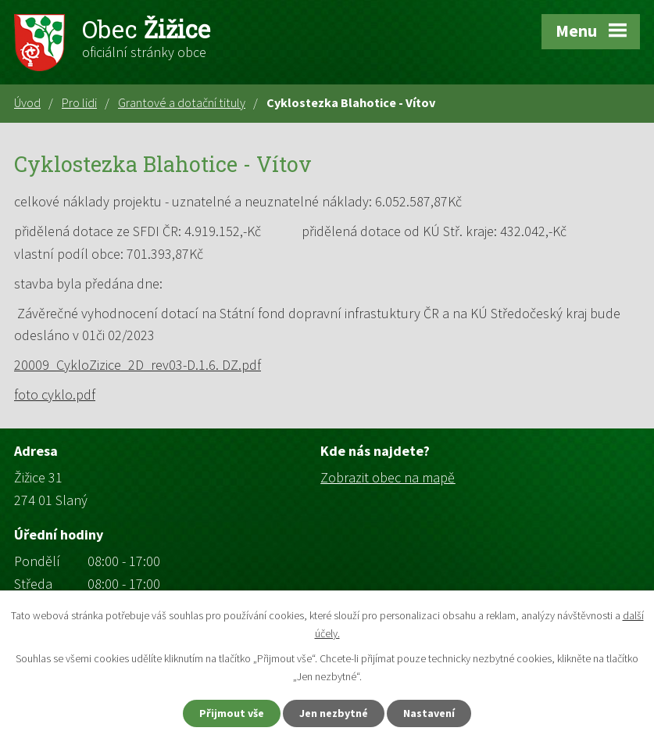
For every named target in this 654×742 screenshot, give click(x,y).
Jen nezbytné (333, 713)
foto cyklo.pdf (54, 394)
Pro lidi (79, 102)
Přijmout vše (231, 713)
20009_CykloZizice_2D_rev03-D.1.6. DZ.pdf (137, 365)
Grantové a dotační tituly (181, 102)
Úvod (27, 102)
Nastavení (429, 713)
